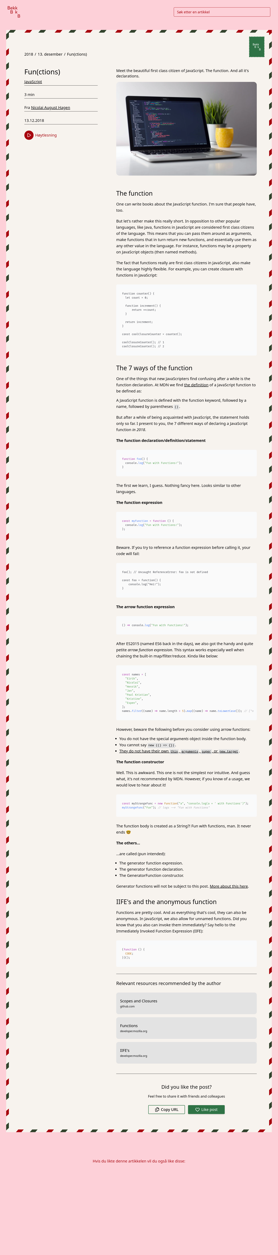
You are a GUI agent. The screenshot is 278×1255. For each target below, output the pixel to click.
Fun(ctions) (77, 54)
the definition (196, 384)
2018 (28, 54)
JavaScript (33, 81)
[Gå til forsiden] (14, 12)
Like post (206, 1109)
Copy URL (167, 1109)
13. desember (50, 54)
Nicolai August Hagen (50, 107)
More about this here (229, 886)
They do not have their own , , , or (179, 751)
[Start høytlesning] (29, 135)
